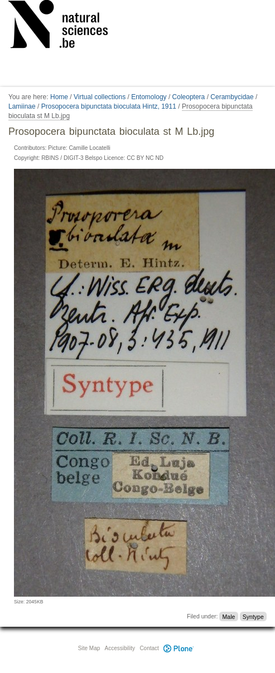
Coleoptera (188, 97)
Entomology (148, 97)
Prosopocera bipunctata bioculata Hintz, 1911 (108, 106)
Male (229, 616)
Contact (148, 648)
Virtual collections (100, 97)
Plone (179, 648)
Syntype (253, 616)
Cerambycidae (231, 97)
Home (59, 97)
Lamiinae (22, 106)
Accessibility (120, 648)
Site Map (89, 648)
